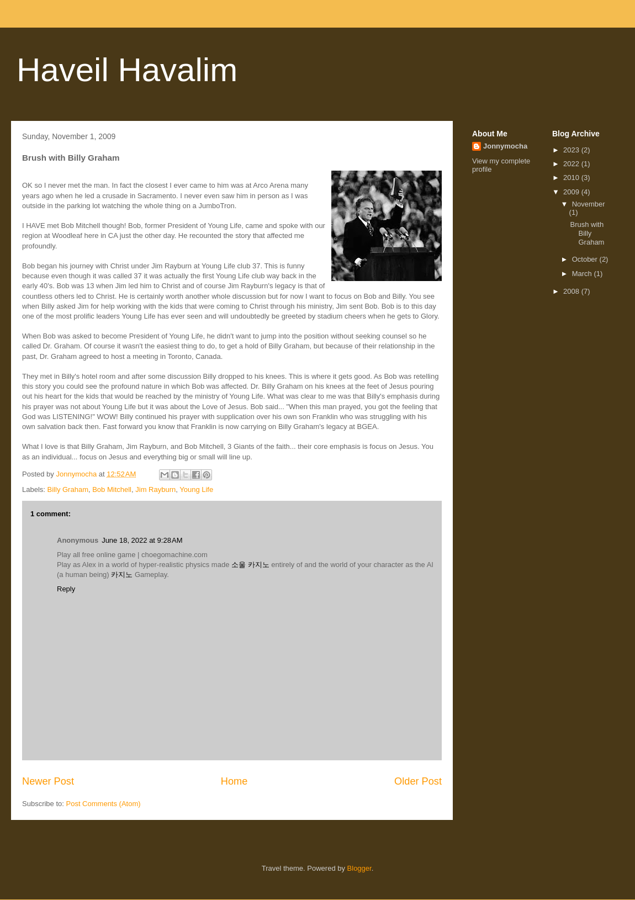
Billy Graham (67, 489)
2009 (572, 192)
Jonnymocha (505, 146)
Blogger (359, 868)
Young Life (196, 489)
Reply (66, 589)
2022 (572, 164)
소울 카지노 (250, 564)
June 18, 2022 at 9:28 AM (142, 540)
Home (234, 781)
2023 (572, 150)
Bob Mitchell (111, 489)
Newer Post (48, 781)
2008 (572, 291)
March (583, 273)
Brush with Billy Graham (587, 233)
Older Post (418, 781)
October (586, 259)
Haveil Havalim (127, 69)
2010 (572, 177)
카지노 (122, 574)
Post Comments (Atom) (103, 804)
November (588, 204)
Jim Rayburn (155, 489)
